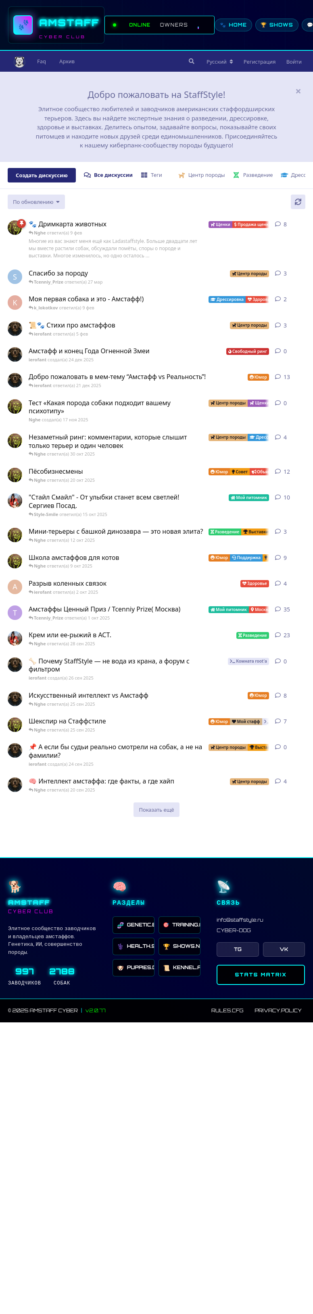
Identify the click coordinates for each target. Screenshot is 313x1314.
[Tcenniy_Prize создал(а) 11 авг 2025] (15, 612)
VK (284, 949)
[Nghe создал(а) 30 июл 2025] (15, 440)
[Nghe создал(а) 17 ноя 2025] (15, 406)
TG (238, 949)
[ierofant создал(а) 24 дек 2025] (15, 354)
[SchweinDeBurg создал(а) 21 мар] (15, 276)
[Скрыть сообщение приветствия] (298, 91)
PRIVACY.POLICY (278, 1010)
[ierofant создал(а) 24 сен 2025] (15, 750)
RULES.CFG (227, 1010)
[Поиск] (190, 61)
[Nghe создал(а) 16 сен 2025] (15, 724)
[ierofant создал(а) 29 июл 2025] (15, 328)
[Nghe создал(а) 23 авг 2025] (15, 227)
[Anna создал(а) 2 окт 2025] (15, 587)
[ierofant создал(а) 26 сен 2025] (15, 664)
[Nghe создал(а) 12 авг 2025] (15, 475)
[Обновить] (298, 202)
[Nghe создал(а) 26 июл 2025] (15, 535)
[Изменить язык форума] (219, 61)
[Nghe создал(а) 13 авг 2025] (15, 560)
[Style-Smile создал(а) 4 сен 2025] (15, 638)
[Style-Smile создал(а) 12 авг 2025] (15, 500)
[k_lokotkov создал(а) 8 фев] (15, 302)
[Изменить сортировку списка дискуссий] (36, 202)
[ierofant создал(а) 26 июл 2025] (15, 784)
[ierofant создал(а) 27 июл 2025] (15, 699)
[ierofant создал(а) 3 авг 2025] (15, 380)
